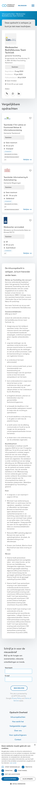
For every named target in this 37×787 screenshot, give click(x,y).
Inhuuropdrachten (8, 14)
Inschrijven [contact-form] (19, 688)
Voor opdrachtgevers (18, 735)
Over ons (18, 730)
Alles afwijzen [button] (28, 779)
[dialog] (18, 765)
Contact (18, 739)
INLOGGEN (22, 6)
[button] (18, 784)
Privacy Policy (16, 698)
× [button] (35, 745)
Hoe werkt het (18, 721)
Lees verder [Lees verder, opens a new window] (13, 763)
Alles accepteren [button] (10, 779)
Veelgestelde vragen (18, 726)
